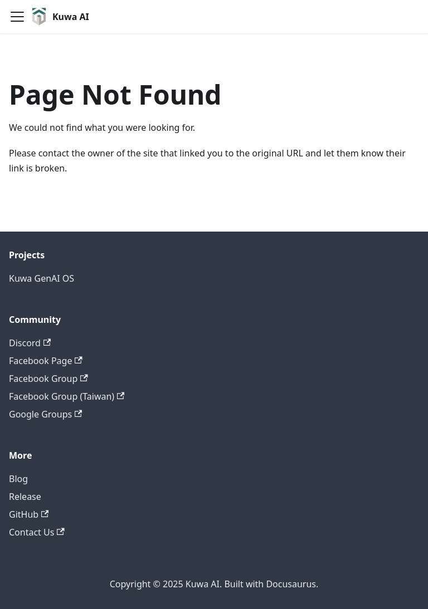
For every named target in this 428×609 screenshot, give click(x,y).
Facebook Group (48, 378)
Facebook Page (45, 361)
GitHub (28, 514)
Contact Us (37, 532)
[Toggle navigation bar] (17, 16)
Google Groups (45, 414)
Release (25, 496)
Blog (18, 479)
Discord (30, 343)
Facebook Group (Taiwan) (66, 396)
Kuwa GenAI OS (41, 278)
